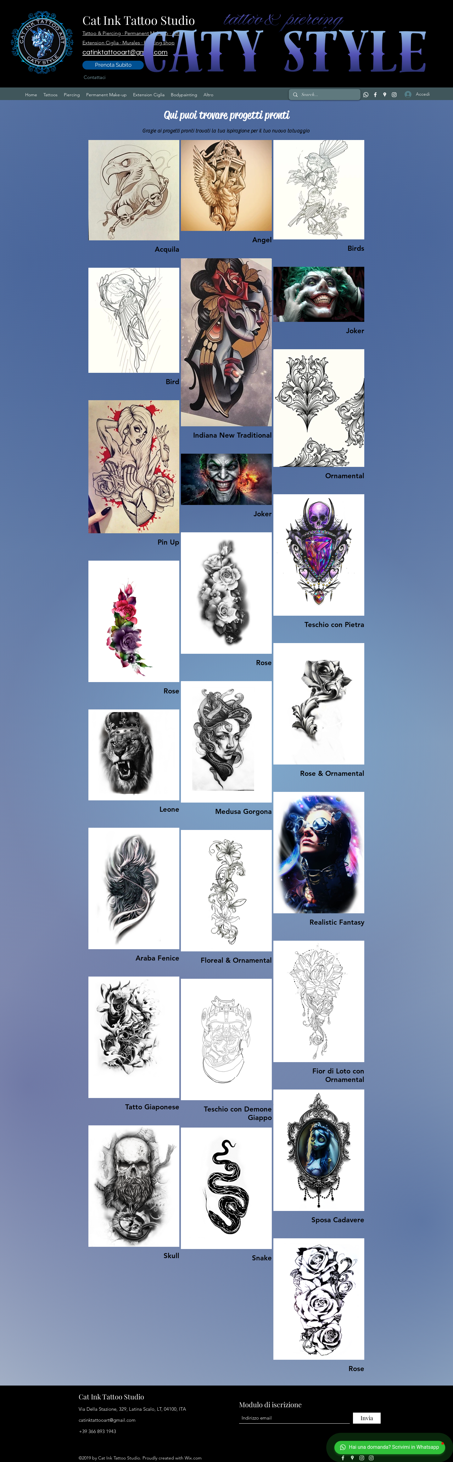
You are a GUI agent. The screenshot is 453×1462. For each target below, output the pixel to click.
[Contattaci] (94, 77)
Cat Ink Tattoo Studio (111, 1396)
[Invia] (367, 1418)
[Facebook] (375, 95)
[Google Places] (385, 95)
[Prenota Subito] (113, 65)
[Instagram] (394, 95)
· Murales (130, 43)
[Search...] (324, 94)
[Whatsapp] (366, 95)
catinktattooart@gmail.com (107, 1420)
